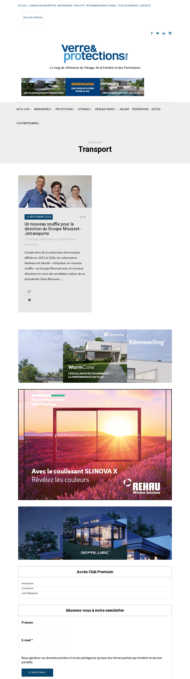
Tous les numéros (128, 5)
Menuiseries (42, 109)
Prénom (27, 622)
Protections (64, 109)
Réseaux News (104, 109)
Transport (31, 245)
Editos (156, 109)
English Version (32, 17)
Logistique (32, 239)
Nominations (66, 239)
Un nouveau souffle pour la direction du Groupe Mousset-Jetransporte (53, 229)
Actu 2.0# (22, 109)
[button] (82, 87)
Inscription (28, 583)
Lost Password (30, 593)
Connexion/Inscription (42, 5)
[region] (82, 87)
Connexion (28, 588)
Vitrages (84, 109)
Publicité (79, 5)
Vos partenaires (27, 123)
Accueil (22, 5)
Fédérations (140, 109)
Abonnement (65, 5)
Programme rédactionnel (101, 5)
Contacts (145, 5)
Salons (124, 109)
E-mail (27, 640)
